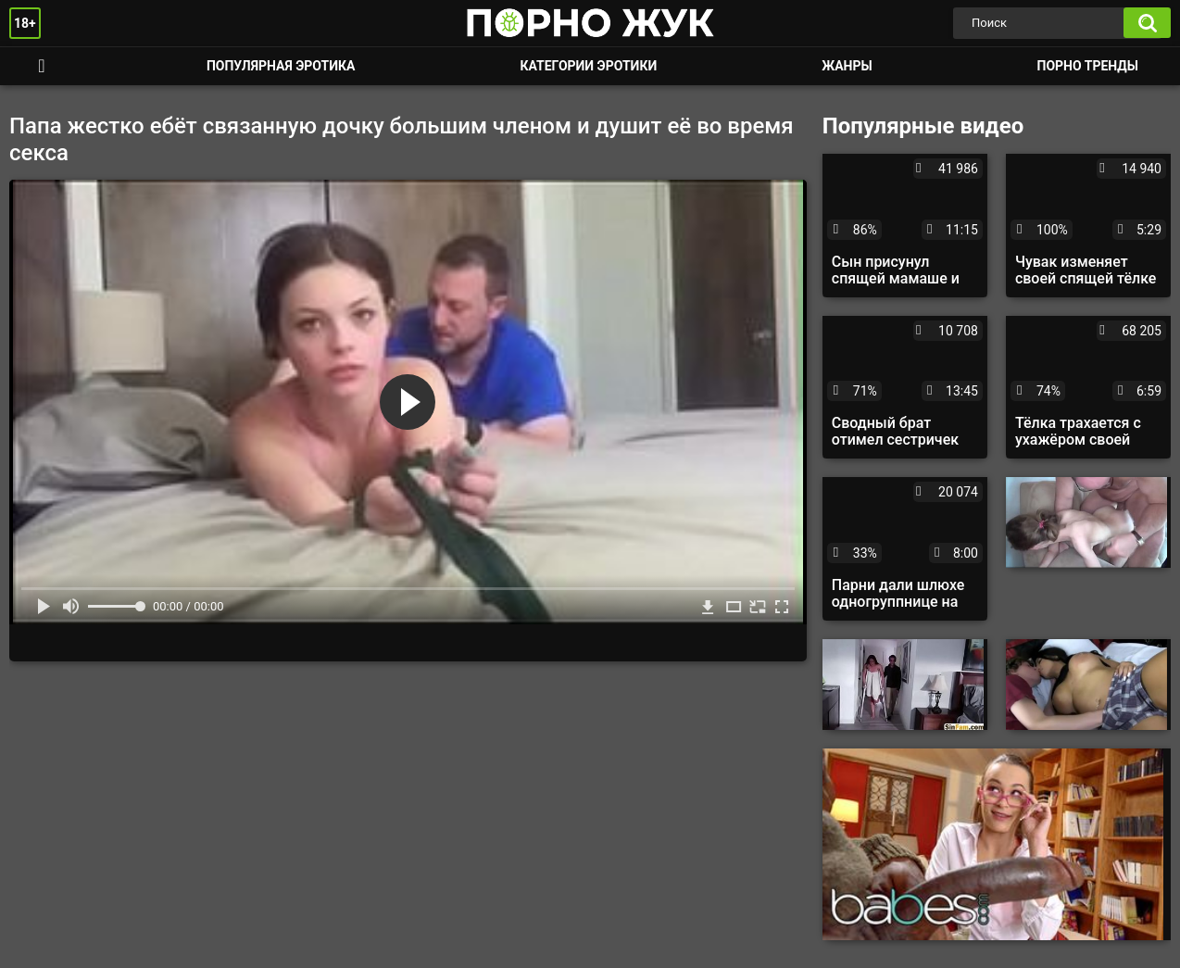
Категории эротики (588, 65)
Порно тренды (1087, 65)
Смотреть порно (41, 66)
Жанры (847, 65)
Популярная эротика (281, 65)
